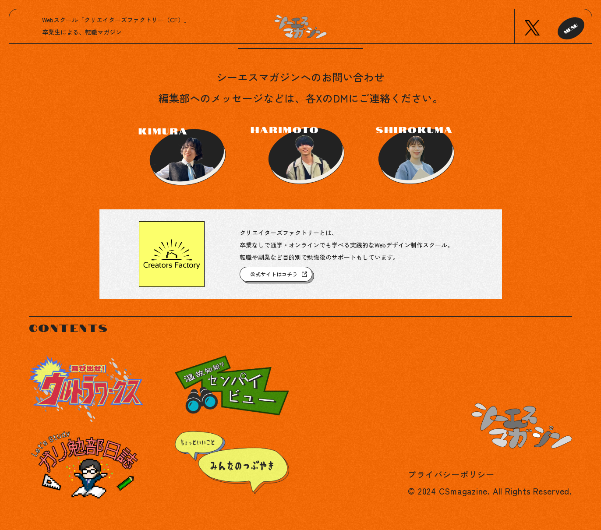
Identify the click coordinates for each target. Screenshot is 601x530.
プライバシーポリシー (451, 474)
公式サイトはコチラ (273, 274)
